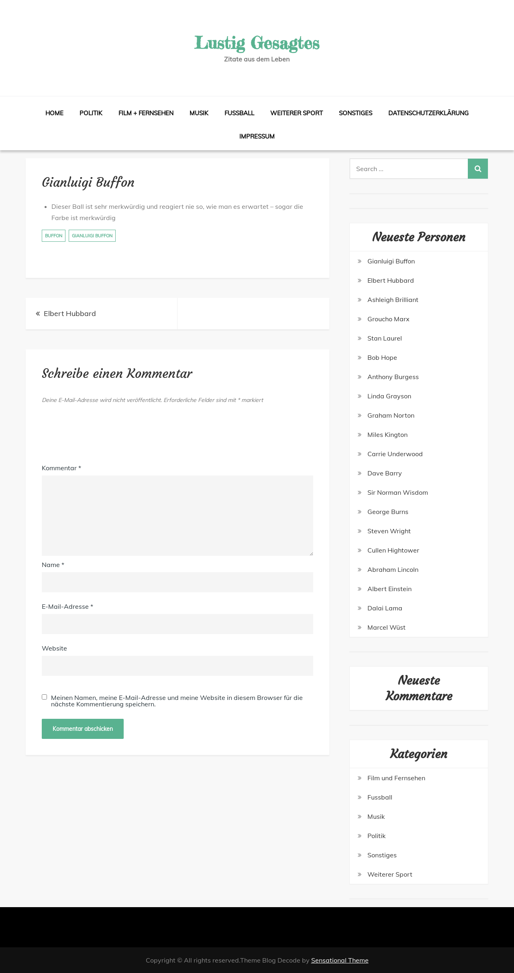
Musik (199, 113)
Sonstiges (355, 113)
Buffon (53, 236)
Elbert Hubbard (70, 313)
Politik (91, 113)
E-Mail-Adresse (67, 606)
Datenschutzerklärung (428, 113)
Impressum (257, 136)
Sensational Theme (340, 960)
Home (54, 113)
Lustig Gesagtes (256, 43)
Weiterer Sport (296, 113)
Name (53, 565)
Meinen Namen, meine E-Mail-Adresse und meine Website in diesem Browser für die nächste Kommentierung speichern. (177, 700)
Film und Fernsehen (396, 778)
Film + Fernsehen (145, 113)
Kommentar (61, 468)
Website (54, 648)
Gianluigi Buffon (92, 236)
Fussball (239, 113)
